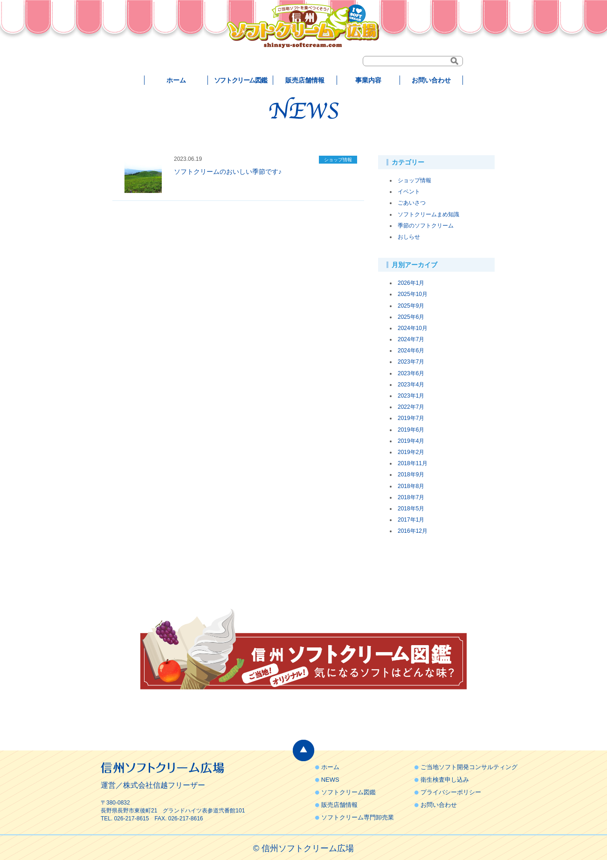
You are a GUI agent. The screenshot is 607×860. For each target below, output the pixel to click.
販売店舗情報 (304, 80)
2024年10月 (413, 328)
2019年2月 (411, 452)
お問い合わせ (431, 80)
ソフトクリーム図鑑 (240, 80)
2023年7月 (411, 361)
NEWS (330, 779)
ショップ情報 (414, 180)
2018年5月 (411, 508)
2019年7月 (411, 418)
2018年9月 (411, 474)
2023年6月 (411, 373)
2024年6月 (411, 350)
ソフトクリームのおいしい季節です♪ (228, 171)
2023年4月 (411, 384)
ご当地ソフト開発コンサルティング (469, 767)
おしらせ (409, 237)
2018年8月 (411, 486)
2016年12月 (413, 531)
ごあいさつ (412, 203)
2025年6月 (411, 317)
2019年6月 (411, 430)
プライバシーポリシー (451, 792)
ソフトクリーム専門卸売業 (357, 817)
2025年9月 (411, 306)
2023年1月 (411, 395)
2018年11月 (413, 463)
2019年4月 (411, 441)
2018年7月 (411, 497)
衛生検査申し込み (445, 779)
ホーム (176, 80)
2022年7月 (411, 407)
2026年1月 (411, 283)
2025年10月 (413, 294)
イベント (409, 191)
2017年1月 (411, 519)
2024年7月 (411, 339)
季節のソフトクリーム (426, 225)
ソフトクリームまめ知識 (428, 214)
